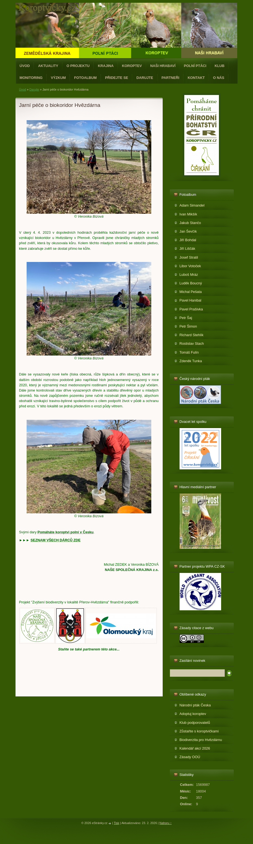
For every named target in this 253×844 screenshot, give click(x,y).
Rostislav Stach (192, 343)
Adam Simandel (192, 205)
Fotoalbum (85, 78)
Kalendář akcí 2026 (195, 748)
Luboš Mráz (189, 274)
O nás (218, 78)
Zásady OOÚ (190, 757)
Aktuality (48, 66)
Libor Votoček (190, 266)
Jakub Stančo (190, 223)
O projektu (78, 66)
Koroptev (132, 66)
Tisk (116, 823)
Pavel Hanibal (190, 300)
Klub (219, 66)
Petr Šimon (188, 326)
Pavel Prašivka (191, 309)
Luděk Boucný (191, 283)
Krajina (106, 66)
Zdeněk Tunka (191, 361)
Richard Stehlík (192, 335)
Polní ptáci (195, 66)
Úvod (25, 66)
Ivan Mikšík (188, 214)
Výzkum (58, 78)
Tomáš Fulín (189, 352)
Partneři (170, 78)
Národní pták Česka (195, 705)
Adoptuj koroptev (193, 714)
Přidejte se (116, 78)
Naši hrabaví (162, 66)
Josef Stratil (189, 257)
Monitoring (31, 78)
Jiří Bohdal (188, 240)
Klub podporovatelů (195, 723)
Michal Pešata (191, 292)
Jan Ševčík (188, 231)
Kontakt (196, 78)
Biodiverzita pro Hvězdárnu (201, 740)
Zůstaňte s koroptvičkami (199, 731)
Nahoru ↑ (165, 823)
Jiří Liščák (187, 248)
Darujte (144, 78)
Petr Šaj (186, 318)
